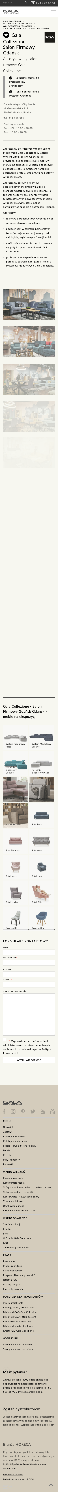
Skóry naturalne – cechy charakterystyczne (27, 1187)
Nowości (8, 1127)
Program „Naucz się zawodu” (19, 1275)
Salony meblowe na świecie (18, 1349)
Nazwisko (10, 957)
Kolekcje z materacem (15, 1141)
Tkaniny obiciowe (13, 1201)
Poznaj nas (9, 1261)
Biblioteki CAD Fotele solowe (19, 1316)
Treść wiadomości (15, 991)
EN (37, 3)
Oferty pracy (10, 1279)
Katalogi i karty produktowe (18, 1307)
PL (33, 3)
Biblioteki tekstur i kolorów (18, 1326)
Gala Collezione (12, 21)
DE (49, 3)
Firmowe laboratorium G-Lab (19, 1210)
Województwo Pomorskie (17, 26)
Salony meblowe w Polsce (17, 23)
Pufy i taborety (11, 1159)
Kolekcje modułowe (14, 1136)
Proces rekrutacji (12, 1265)
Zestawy (8, 1131)
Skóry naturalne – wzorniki (18, 1192)
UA (45, 3)
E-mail (7, 969)
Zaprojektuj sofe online (16, 1247)
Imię (6, 947)
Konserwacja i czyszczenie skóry (21, 1196)
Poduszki (8, 1164)
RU (41, 3)
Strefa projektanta (13, 1302)
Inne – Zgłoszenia (13, 1289)
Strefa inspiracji (12, 1224)
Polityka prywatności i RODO (18, 1479)
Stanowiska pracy (13, 1270)
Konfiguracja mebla (14, 1182)
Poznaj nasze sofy (13, 1178)
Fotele (6, 1150)
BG (53, 3)
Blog (5, 1233)
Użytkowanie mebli (13, 1205)
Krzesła (7, 1155)
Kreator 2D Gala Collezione (18, 1330)
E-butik (7, 1229)
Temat (7, 979)
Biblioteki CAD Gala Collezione (20, 1312)
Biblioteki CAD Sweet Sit (17, 1321)
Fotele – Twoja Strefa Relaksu (19, 1145)
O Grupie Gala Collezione (17, 1238)
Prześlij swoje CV (12, 1284)
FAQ (5, 1242)
